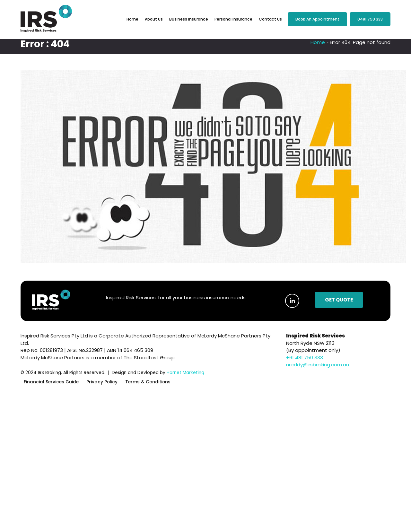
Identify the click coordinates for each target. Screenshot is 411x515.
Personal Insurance (233, 19)
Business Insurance (188, 19)
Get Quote (339, 299)
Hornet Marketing (185, 373)
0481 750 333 (370, 19)
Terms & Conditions (148, 382)
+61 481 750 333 (304, 357)
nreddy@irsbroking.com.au (317, 364)
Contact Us (270, 19)
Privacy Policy (102, 382)
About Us (154, 19)
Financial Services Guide (51, 382)
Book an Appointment (317, 19)
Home (132, 19)
